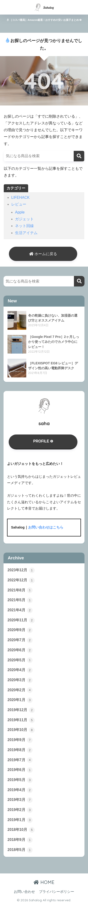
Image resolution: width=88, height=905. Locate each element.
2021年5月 (20, 600)
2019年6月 (20, 770)
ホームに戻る (43, 254)
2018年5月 (20, 850)
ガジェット (24, 219)
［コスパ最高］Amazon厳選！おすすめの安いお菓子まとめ (44, 19)
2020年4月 (20, 670)
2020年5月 (20, 660)
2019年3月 (20, 800)
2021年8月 (20, 590)
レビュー (18, 204)
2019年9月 (20, 740)
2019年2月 (20, 810)
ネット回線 (24, 226)
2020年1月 (20, 700)
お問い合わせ (24, 892)
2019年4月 (20, 790)
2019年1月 (20, 820)
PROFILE (43, 441)
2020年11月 (21, 620)
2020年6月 (20, 650)
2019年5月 (20, 780)
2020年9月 (20, 630)
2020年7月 (20, 640)
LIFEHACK (20, 197)
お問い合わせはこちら (45, 527)
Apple (20, 212)
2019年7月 (20, 760)
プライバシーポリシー (56, 892)
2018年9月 (20, 840)
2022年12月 (21, 580)
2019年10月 (21, 730)
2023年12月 (21, 570)
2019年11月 (21, 720)
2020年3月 (20, 680)
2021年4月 (20, 610)
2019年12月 (21, 710)
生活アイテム (26, 233)
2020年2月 (20, 690)
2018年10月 (21, 830)
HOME (44, 882)
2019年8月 (20, 750)
